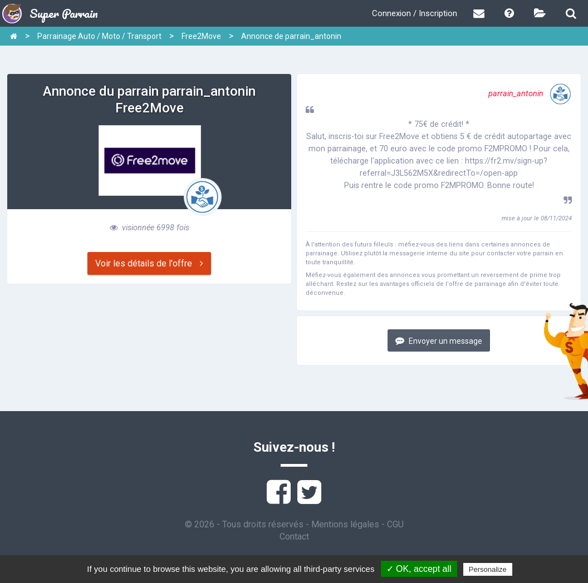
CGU (395, 524)
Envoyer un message (438, 340)
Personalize (488, 569)
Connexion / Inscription (414, 13)
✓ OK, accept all (419, 569)
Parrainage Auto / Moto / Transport (99, 36)
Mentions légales (345, 524)
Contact (294, 536)
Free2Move (201, 36)
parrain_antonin (530, 93)
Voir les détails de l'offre (149, 263)
